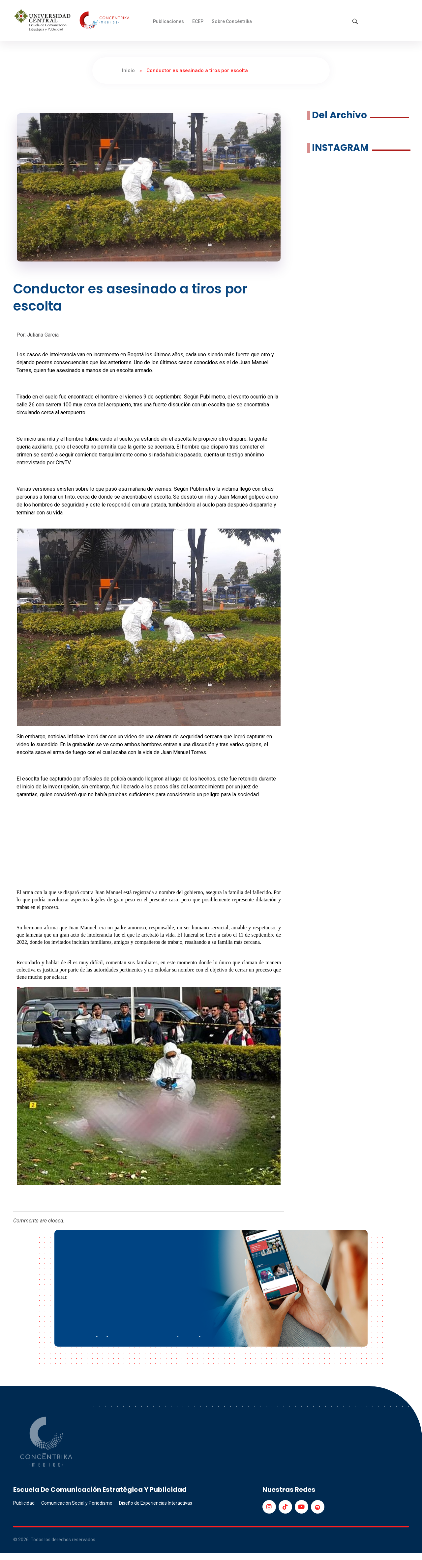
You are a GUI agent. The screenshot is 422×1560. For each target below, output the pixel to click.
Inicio (128, 70)
